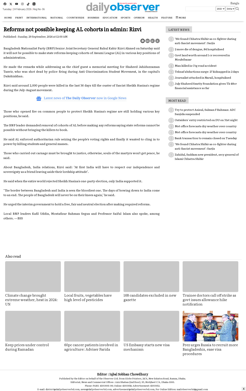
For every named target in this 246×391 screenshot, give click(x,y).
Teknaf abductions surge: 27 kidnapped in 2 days (207, 71)
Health (153, 17)
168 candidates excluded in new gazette (150, 297)
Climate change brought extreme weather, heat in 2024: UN (31, 300)
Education (110, 17)
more (181, 17)
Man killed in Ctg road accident (196, 65)
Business (93, 17)
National (56, 17)
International (36, 17)
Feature (166, 17)
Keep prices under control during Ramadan (27, 347)
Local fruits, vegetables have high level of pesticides (88, 297)
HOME (8, 17)
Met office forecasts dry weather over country (206, 126)
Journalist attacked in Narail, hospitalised (203, 77)
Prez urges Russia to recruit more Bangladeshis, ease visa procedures (210, 349)
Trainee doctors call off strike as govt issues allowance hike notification (209, 300)
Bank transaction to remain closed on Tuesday (206, 138)
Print (19, 17)
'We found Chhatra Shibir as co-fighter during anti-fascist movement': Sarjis (205, 41)
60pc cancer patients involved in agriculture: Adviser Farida (91, 347)
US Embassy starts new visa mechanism (147, 347)
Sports (125, 17)
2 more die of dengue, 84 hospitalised (199, 49)
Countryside (75, 17)
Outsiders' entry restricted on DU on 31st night (206, 120)
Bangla (234, 3)
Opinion (139, 17)
